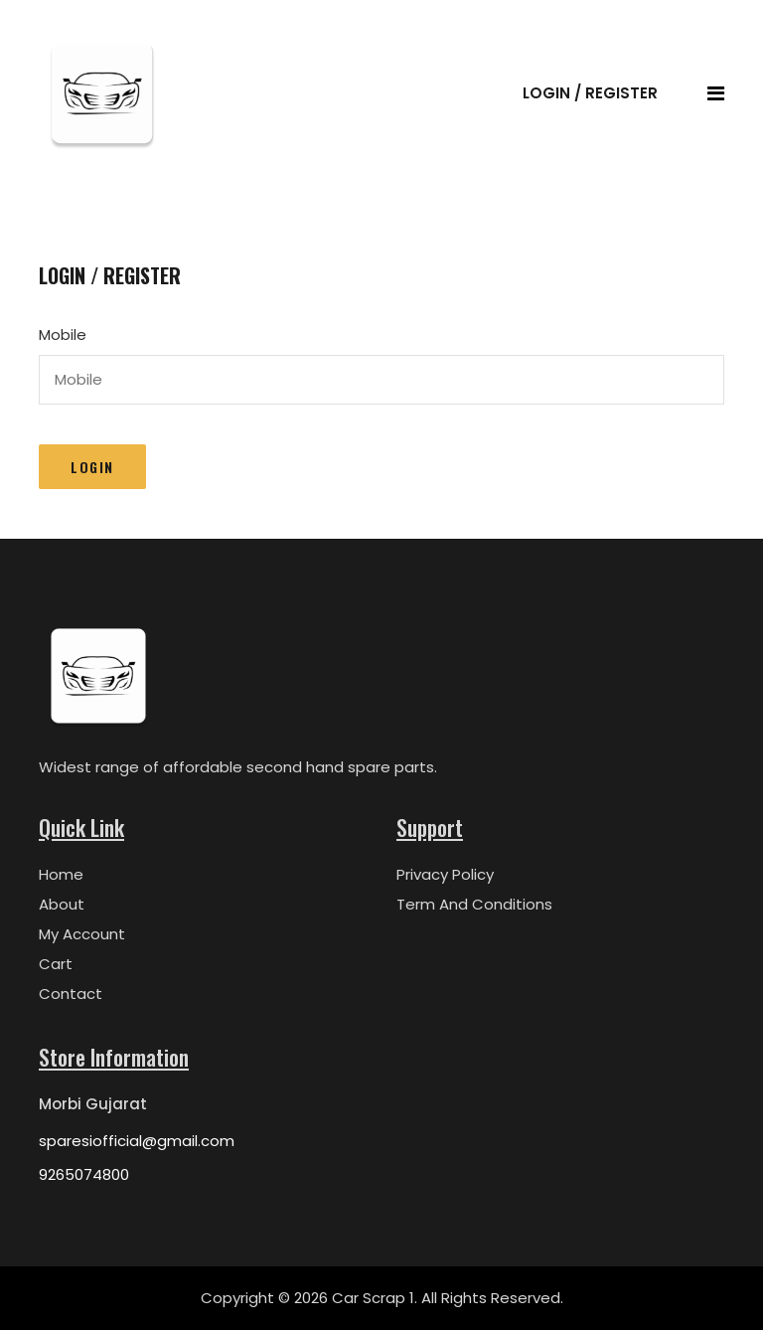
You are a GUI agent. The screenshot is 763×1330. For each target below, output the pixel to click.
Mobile (62, 334)
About (61, 904)
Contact (70, 993)
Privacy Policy (445, 874)
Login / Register (590, 93)
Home (61, 874)
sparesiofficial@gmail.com (136, 1140)
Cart (56, 963)
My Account (82, 933)
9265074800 (84, 1174)
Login (92, 466)
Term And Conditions (474, 904)
